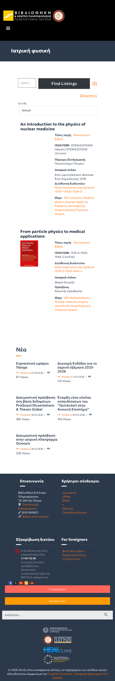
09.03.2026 (79, 414)
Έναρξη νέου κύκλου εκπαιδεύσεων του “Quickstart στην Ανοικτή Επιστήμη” (74, 403)
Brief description (73, 551)
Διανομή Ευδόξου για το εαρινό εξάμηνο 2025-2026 (77, 367)
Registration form (74, 555)
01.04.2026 (37, 372)
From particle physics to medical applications (52, 234)
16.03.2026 (37, 414)
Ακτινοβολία (76, 206)
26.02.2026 (37, 448)
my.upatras (69, 492)
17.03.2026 (78, 376)
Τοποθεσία (29, 504)
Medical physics (80, 297)
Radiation (61, 206)
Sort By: (22, 103)
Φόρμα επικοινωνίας (35, 516)
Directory (88, 96)
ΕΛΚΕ (66, 500)
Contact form (71, 559)
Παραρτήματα (27, 508)
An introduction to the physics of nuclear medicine (52, 126)
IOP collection (73, 197)
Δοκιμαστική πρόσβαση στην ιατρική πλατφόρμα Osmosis (37, 439)
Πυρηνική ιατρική (66, 309)
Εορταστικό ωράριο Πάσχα (32, 365)
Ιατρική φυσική (64, 209)
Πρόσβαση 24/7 (57, 601)
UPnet (66, 496)
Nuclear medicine (76, 202)
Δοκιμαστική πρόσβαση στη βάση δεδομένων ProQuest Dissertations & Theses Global (35, 403)
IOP (66, 297)
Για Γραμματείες (57, 589)
